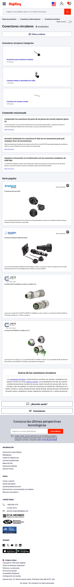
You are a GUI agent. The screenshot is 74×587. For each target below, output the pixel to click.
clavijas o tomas (32, 382)
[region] (37, 572)
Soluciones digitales (10, 466)
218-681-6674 (10, 508)
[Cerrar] (70, 562)
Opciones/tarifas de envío (12, 487)
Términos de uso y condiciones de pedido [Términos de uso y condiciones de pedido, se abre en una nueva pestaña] (41, 575)
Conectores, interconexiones (30, 19)
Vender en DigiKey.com (11, 458)
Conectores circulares (52, 19)
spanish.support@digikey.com (15, 511)
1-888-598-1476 (10, 505)
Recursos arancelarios (10, 492)
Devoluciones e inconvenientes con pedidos (18, 489)
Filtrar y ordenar (38, 34)
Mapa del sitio (8, 463)
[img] (15, 5)
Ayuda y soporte (8, 481)
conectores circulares (17, 379)
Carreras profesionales (11, 460)
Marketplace (7, 455)
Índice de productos (9, 19)
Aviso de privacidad (49, 440)
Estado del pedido (9, 484)
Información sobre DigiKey (12, 452)
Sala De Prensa (8, 469)
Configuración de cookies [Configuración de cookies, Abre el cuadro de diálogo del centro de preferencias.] (36, 583)
